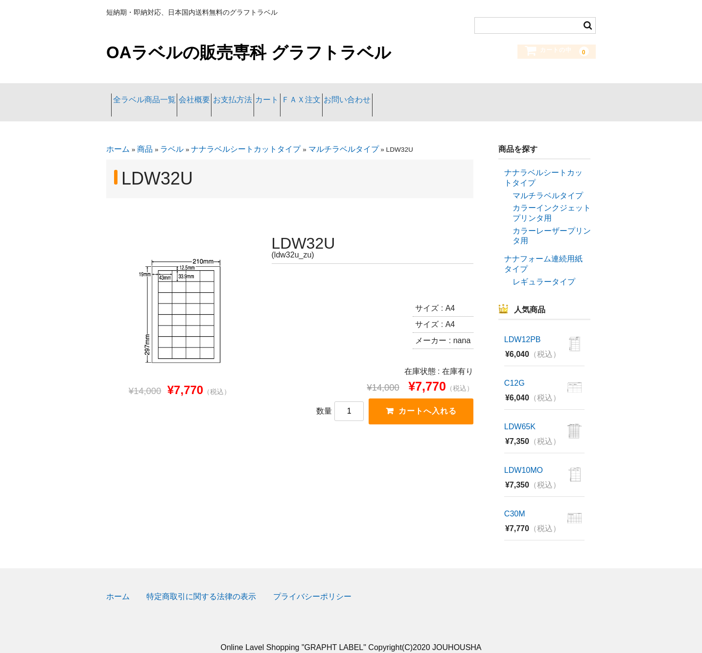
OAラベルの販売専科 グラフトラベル (248, 52)
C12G (514, 369)
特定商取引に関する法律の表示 (201, 582)
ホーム (118, 135)
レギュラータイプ (544, 267)
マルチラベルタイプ (343, 135)
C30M (514, 499)
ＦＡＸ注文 (385, 95)
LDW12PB (522, 325)
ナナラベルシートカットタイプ (246, 135)
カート (331, 95)
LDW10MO (523, 456)
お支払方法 (277, 95)
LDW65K (520, 412)
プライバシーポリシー (312, 582)
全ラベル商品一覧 (149, 95)
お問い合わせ (451, 95)
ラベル (172, 135)
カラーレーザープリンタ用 (552, 221)
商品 (145, 135)
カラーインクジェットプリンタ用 (552, 198)
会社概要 (219, 95)
